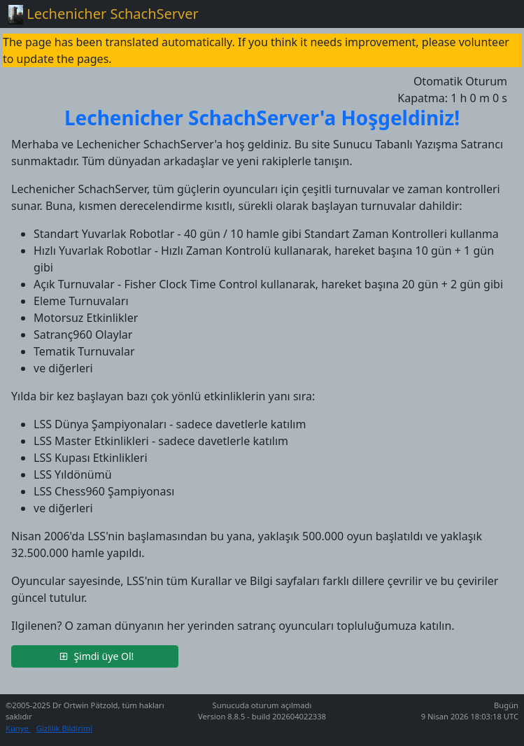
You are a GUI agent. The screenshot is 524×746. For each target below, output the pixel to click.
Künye (18, 728)
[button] (94, 656)
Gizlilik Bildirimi (64, 728)
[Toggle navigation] (496, 14)
